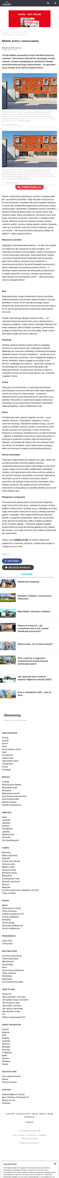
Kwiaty (5, 1064)
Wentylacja (7, 976)
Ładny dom (10, 1114)
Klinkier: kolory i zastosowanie (15, 34)
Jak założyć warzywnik (12, 1008)
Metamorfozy (8, 834)
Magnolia (6, 887)
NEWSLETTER (21, 540)
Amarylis (6, 1044)
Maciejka (6, 1047)
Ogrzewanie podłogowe (13, 970)
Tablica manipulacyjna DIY (13, 1017)
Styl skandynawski (10, 840)
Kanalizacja (7, 979)
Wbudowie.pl (8, 961)
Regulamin (42, 1135)
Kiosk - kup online (29, 20)
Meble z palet (8, 867)
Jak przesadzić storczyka (14, 997)
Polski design (8, 922)
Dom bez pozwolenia (11, 956)
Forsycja (6, 1049)
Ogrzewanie (7, 964)
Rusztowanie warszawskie (14, 796)
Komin (5, 743)
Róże (4, 1035)
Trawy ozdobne (9, 893)
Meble (5, 905)
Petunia (5, 1058)
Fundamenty (7, 764)
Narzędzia (6, 790)
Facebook (29, 1122)
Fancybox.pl (34, 1143)
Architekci (6, 920)
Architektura (29, 1117)
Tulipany (5, 1038)
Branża (5, 1079)
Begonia (5, 1032)
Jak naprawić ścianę (11, 1011)
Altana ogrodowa (9, 855)
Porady (5, 737)
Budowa (5, 32)
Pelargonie (7, 1052)
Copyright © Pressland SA (29, 1131)
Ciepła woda (7, 758)
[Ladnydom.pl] (7, 3)
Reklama (22, 1135)
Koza (4, 967)
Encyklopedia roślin (11, 878)
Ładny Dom (7, 940)
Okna (4, 746)
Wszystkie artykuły (29, 1138)
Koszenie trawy (9, 870)
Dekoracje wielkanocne (12, 925)
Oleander (6, 1041)
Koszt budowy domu (11, 749)
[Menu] (55, 3)
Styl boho (6, 837)
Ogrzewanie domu (10, 761)
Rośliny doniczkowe (11, 861)
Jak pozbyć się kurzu (11, 1005)
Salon (4, 817)
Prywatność (32, 1135)
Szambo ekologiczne (11, 805)
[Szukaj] (48, 3)
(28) (29, 187)
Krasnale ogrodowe (11, 881)
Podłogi (5, 782)
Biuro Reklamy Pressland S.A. (15, 1097)
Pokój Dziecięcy (9, 911)
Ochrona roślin (8, 864)
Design (50, 1114)
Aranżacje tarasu (9, 873)
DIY (3, 1014)
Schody (5, 740)
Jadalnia (6, 831)
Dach (4, 752)
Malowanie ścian (9, 787)
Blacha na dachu (9, 802)
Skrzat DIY (7, 994)
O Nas (14, 1135)
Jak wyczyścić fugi (10, 1003)
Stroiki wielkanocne (11, 928)
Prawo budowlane (10, 958)
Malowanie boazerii (11, 793)
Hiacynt (5, 1029)
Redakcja (6, 1103)
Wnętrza (42, 1114)
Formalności (7, 755)
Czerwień (6, 245)
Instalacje (6, 769)
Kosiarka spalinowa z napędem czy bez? (20, 890)
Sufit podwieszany (10, 799)
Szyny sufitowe (9, 973)
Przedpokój (7, 828)
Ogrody (35, 1114)
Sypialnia (6, 823)
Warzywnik (7, 875)
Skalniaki (6, 858)
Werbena (6, 1061)
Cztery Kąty (7, 943)
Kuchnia (5, 826)
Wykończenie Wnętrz (11, 784)
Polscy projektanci (10, 917)
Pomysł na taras (9, 1082)
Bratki (4, 1055)
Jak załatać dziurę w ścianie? (15, 1000)
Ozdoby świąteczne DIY (13, 914)
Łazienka (6, 820)
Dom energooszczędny (12, 982)
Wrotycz (6, 884)
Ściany (5, 766)
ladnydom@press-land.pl (13, 1094)
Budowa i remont (19, 32)
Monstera (6, 852)
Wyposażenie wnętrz (11, 908)
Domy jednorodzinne (11, 1076)
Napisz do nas (8, 1100)
